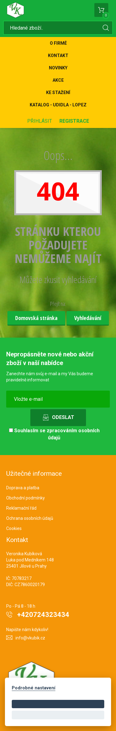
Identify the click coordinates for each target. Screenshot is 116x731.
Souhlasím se (54, 434)
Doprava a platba (22, 487)
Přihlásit (39, 121)
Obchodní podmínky (25, 497)
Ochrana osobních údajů (29, 518)
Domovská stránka (36, 318)
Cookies (14, 528)
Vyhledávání (87, 318)
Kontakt (58, 55)
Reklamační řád (21, 508)
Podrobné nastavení (33, 688)
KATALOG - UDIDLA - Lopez (58, 104)
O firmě (58, 43)
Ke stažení (58, 92)
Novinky (58, 67)
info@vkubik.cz (30, 637)
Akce (58, 80)
